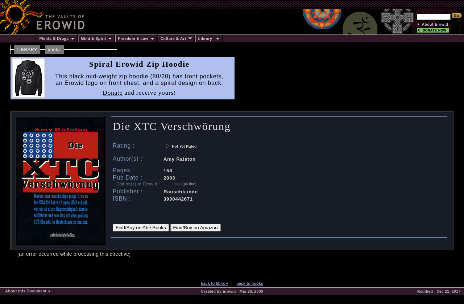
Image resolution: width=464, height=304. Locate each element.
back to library (214, 283)
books (54, 49)
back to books (249, 283)
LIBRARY (27, 49)
